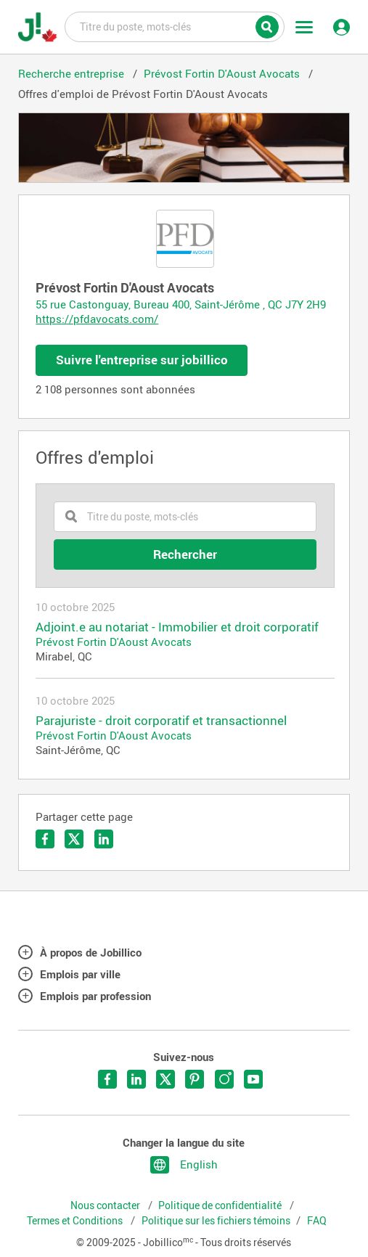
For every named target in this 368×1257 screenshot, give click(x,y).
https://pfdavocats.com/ (97, 318)
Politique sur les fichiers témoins (216, 1220)
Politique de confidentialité (221, 1205)
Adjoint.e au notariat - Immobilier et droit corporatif (177, 627)
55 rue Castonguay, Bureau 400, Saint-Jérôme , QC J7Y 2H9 (181, 304)
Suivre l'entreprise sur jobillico (142, 359)
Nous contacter (106, 1205)
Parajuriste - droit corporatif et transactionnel (161, 720)
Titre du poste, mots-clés (174, 26)
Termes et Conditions (76, 1220)
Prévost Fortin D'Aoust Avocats (114, 641)
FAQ (317, 1220)
